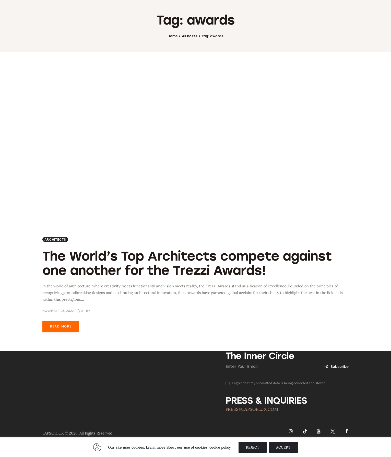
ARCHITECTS (55, 259)
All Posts (189, 55)
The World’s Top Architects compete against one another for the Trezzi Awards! (187, 283)
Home (172, 55)
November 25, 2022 (58, 330)
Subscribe (336, 386)
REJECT (252, 447)
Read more (61, 345)
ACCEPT (283, 447)
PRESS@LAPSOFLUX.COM (252, 429)
